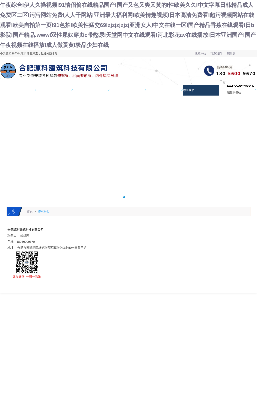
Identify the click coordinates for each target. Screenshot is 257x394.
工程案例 (78, 90)
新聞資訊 (152, 90)
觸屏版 (231, 53)
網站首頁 (5, 90)
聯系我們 (216, 53)
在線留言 (225, 90)
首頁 (30, 211)
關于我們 (115, 90)
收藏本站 (200, 53)
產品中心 (42, 90)
